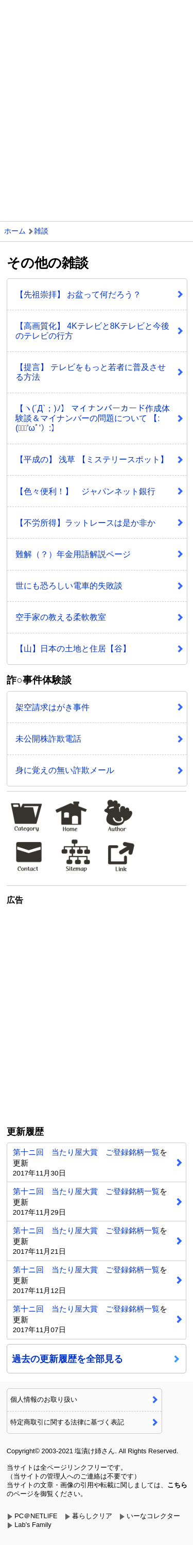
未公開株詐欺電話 (48, 738)
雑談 (41, 231)
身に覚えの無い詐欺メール (64, 770)
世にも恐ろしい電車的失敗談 (68, 585)
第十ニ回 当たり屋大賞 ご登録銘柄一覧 (86, 1152)
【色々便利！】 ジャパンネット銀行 (85, 491)
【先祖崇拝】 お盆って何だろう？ (78, 294)
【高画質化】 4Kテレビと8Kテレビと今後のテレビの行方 (92, 331)
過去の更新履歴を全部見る (67, 1359)
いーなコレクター (153, 1516)
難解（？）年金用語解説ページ (73, 554)
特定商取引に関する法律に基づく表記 (67, 1422)
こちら (177, 1485)
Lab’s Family (32, 1525)
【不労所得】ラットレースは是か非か (85, 522)
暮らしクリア (92, 1516)
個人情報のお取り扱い (43, 1399)
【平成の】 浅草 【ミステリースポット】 (91, 459)
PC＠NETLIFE (35, 1516)
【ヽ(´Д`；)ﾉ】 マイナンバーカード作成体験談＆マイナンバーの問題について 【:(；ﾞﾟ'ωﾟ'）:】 (92, 418)
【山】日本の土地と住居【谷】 (73, 648)
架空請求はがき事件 (52, 707)
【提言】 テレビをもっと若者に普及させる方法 (90, 372)
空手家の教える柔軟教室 (60, 617)
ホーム (15, 231)
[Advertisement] (96, 101)
